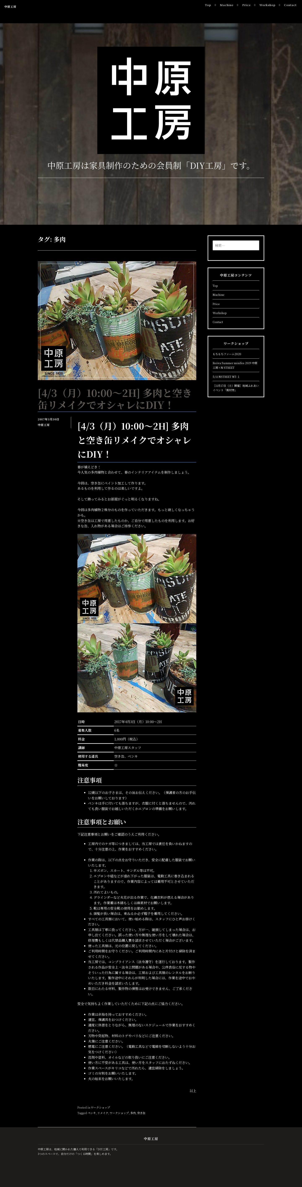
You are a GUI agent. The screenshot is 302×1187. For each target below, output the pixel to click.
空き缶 (141, 1113)
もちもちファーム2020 (227, 354)
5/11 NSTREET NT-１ (226, 377)
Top (208, 5)
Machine (226, 5)
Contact (290, 5)
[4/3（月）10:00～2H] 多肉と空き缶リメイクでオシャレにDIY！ (115, 399)
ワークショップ (100, 1107)
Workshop (267, 5)
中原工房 (10, 7)
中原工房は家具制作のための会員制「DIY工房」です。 (151, 165)
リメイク (102, 1113)
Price (246, 5)
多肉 (133, 1113)
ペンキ (92, 1113)
